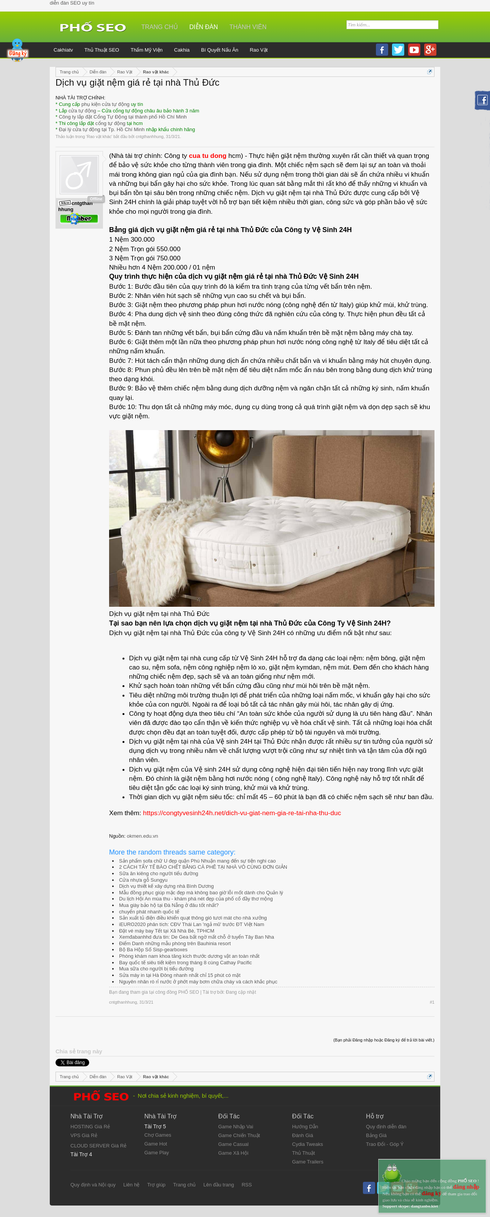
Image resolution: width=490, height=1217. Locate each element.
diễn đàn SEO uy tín (72, 3)
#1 (432, 1002)
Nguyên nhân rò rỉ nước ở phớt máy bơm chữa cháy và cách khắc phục (198, 982)
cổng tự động (110, 123)
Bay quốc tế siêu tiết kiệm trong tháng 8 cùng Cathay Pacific (185, 962)
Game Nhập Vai (235, 1126)
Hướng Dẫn (305, 1126)
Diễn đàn (203, 27)
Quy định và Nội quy (93, 1185)
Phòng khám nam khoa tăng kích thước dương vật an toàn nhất (189, 956)
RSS (247, 1185)
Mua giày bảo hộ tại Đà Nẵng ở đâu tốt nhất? (169, 905)
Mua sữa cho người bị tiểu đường (156, 969)
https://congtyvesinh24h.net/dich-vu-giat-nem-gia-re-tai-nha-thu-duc (242, 813)
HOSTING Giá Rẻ (90, 1126)
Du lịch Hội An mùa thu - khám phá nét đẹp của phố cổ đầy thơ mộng (196, 899)
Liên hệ (131, 1185)
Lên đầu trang (218, 1185)
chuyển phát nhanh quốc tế (149, 912)
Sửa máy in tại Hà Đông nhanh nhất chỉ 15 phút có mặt (179, 975)
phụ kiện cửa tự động (106, 104)
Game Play (156, 1152)
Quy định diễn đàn (386, 1126)
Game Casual (233, 1144)
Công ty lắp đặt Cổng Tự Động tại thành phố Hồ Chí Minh (123, 117)
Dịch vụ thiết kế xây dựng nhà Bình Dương (166, 886)
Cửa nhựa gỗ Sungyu (143, 880)
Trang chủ (159, 27)
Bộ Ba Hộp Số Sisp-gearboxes (153, 949)
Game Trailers (307, 1162)
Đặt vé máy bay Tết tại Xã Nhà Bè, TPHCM (166, 931)
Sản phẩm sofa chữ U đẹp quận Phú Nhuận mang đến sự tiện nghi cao (197, 861)
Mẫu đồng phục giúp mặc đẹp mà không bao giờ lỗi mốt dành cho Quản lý (201, 892)
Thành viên (247, 27)
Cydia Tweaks (307, 1144)
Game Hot (155, 1144)
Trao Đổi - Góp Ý (385, 1144)
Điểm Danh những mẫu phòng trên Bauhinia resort (175, 943)
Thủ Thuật (303, 1153)
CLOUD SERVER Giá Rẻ (98, 1146)
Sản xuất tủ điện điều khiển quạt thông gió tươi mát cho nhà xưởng (193, 918)
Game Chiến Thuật (239, 1135)
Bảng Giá (376, 1135)
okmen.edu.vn (142, 836)
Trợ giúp (156, 1185)
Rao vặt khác (99, 136)
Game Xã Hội (233, 1153)
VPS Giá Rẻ (83, 1135)
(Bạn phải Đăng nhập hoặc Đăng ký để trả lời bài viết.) (383, 1040)
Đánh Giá (302, 1135)
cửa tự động (82, 111)
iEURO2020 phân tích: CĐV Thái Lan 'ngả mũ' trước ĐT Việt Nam (191, 924)
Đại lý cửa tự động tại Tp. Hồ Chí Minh (102, 129)
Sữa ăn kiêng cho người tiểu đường (158, 873)
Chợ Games (157, 1135)
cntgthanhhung (149, 136)
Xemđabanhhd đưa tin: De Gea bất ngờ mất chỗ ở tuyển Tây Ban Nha (196, 937)
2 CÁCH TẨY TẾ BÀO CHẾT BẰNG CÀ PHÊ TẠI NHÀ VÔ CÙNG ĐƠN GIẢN (203, 867)
